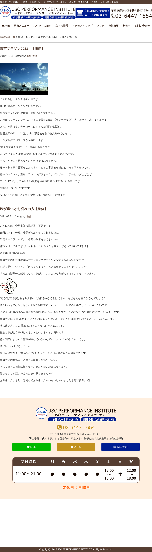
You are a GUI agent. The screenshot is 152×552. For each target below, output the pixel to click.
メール (76, 447)
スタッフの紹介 (42, 25)
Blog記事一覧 (7, 37)
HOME (6, 25)
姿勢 (29, 56)
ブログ (100, 25)
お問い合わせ (142, 25)
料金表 (127, 25)
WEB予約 (121, 447)
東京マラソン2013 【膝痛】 (22, 48)
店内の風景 (61, 25)
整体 (34, 56)
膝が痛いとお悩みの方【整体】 (24, 209)
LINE (31, 447)
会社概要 (113, 25)
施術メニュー (21, 25)
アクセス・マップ (82, 25)
